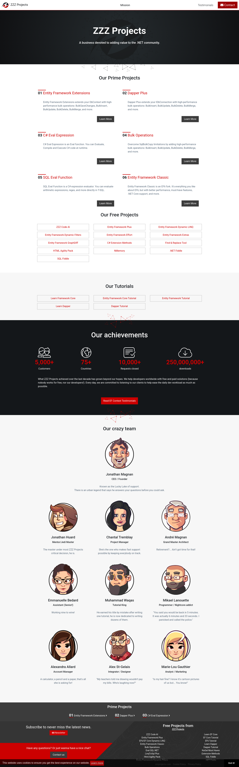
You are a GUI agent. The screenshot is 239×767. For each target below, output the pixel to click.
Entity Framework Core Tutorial (119, 298)
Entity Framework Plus (119, 227)
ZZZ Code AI (63, 227)
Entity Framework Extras (176, 234)
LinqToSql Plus (152, 753)
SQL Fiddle (63, 258)
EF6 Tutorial (210, 741)
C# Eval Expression (156, 715)
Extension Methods (211, 753)
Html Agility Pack (152, 757)
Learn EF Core (210, 734)
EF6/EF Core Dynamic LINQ (152, 741)
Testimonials (205, 5)
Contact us (58, 754)
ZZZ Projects (178, 729)
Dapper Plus (125, 715)
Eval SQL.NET (152, 750)
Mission (125, 5)
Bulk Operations (152, 747)
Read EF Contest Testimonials (119, 400)
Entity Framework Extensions (64, 93)
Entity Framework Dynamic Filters (63, 234)
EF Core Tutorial (210, 737)
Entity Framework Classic (146, 177)
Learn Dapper (63, 306)
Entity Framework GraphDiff (63, 242)
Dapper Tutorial (119, 306)
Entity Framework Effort (119, 234)
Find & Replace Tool (176, 242)
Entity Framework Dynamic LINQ (176, 227)
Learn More (105, 119)
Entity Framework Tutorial (176, 298)
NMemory (119, 250)
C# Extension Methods (119, 242)
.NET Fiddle (176, 250)
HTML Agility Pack (63, 250)
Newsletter (58, 733)
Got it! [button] (231, 763)
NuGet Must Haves (211, 750)
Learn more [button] (97, 763)
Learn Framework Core (63, 298)
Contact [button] (227, 5)
